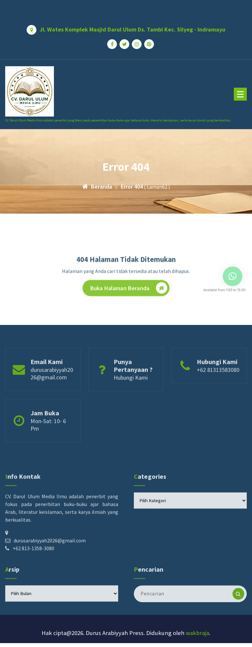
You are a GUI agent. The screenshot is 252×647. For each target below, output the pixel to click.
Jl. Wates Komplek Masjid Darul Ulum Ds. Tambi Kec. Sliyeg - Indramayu (132, 27)
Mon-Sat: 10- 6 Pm (48, 440)
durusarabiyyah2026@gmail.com (52, 389)
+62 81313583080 (218, 386)
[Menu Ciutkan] (240, 94)
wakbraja (197, 633)
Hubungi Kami (131, 393)
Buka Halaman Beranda (128, 303)
